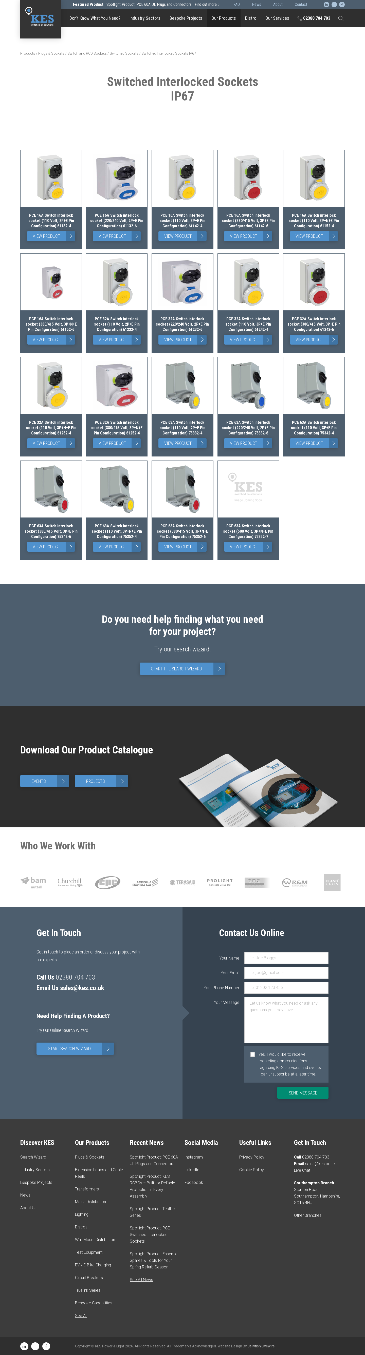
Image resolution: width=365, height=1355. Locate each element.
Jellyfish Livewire (261, 1346)
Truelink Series (87, 1290)
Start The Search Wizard (188, 669)
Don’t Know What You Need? (94, 18)
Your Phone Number (229, 987)
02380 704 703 (314, 18)
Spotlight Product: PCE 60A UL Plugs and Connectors (147, 4)
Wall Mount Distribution (95, 1239)
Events (50, 781)
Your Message (229, 1002)
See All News (141, 1279)
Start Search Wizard (81, 1049)
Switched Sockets (124, 53)
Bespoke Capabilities (93, 1303)
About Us (28, 1207)
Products (27, 53)
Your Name (229, 958)
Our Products (223, 18)
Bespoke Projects (186, 18)
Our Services (277, 18)
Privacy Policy (251, 1157)
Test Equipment (88, 1252)
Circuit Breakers (89, 1277)
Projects (107, 781)
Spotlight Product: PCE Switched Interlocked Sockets (150, 1235)
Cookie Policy (251, 1169)
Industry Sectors (145, 18)
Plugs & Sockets (51, 53)
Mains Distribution (90, 1201)
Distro (250, 18)
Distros (81, 1227)
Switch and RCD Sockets (87, 53)
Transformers (87, 1189)
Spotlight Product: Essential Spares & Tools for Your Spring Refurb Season (154, 1260)
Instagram (194, 1157)
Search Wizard (33, 1157)
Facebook (194, 1182)
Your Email (230, 972)
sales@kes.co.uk (82, 988)
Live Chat (302, 1170)
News (25, 1195)
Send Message (303, 1092)
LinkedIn (192, 1169)
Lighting (81, 1214)
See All (81, 1315)
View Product (54, 236)
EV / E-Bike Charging (93, 1265)
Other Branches (307, 1215)
